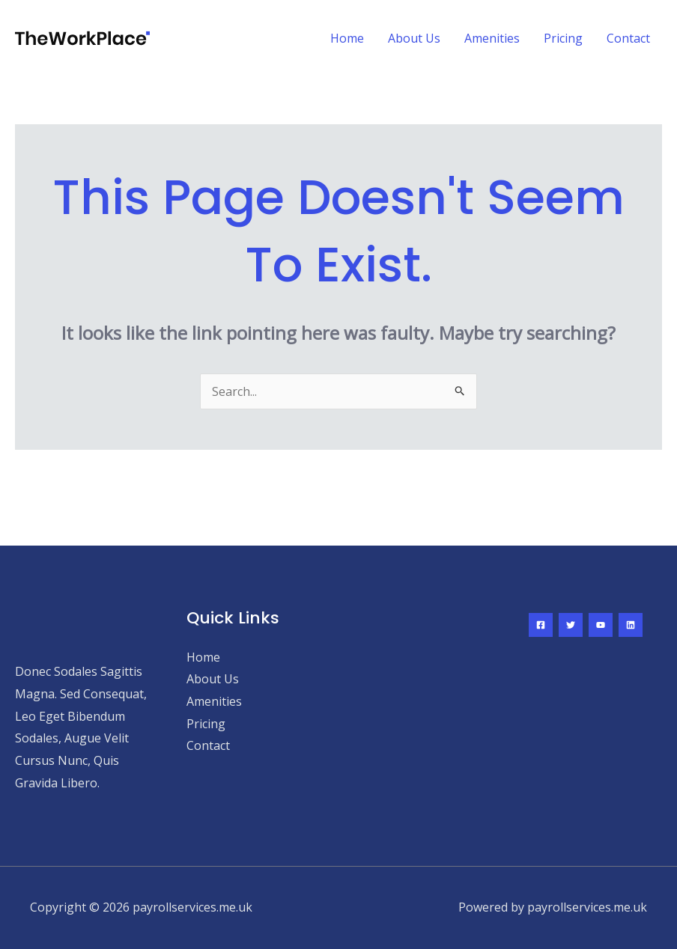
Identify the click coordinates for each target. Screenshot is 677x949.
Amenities (492, 38)
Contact (628, 38)
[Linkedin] (631, 625)
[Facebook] (541, 625)
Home (347, 38)
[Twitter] (571, 625)
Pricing (563, 38)
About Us (414, 38)
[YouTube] (601, 625)
